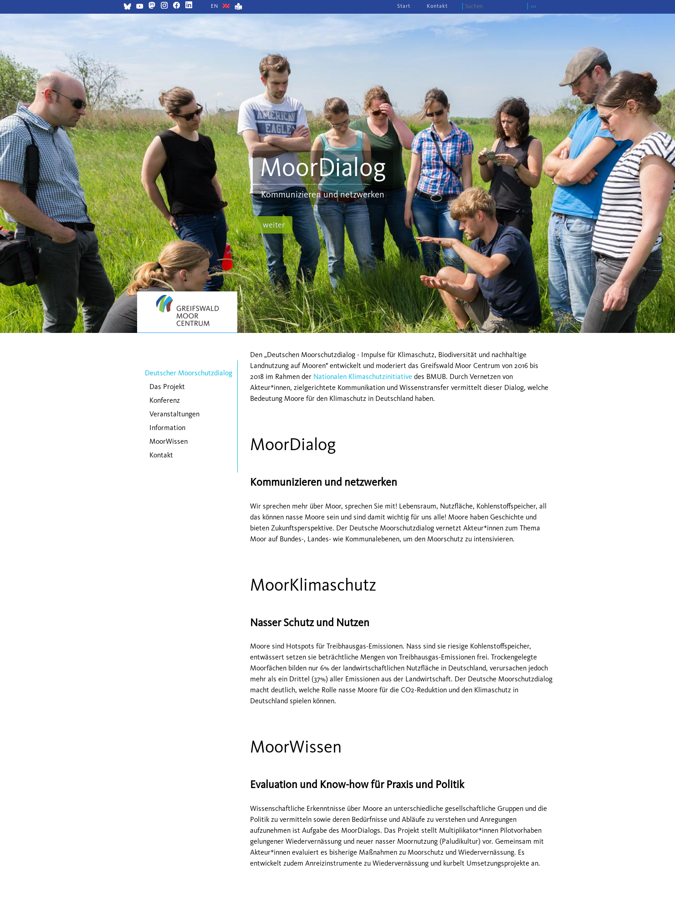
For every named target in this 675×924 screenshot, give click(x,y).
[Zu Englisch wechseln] (215, 6)
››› (533, 6)
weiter (274, 225)
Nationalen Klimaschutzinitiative (362, 376)
